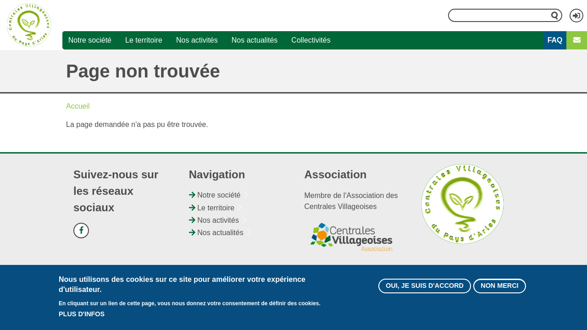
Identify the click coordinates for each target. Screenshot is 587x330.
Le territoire (143, 40)
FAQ (555, 40)
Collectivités (310, 40)
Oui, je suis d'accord (425, 290)
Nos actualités (255, 40)
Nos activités (197, 40)
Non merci (499, 290)
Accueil (78, 106)
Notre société (89, 40)
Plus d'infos (82, 318)
